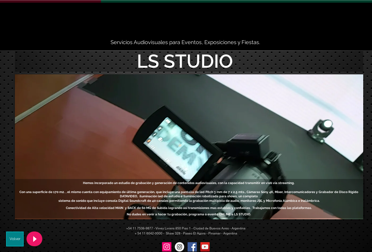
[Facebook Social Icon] (192, 246)
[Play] (34, 239)
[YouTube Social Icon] (205, 246)
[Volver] (15, 239)
